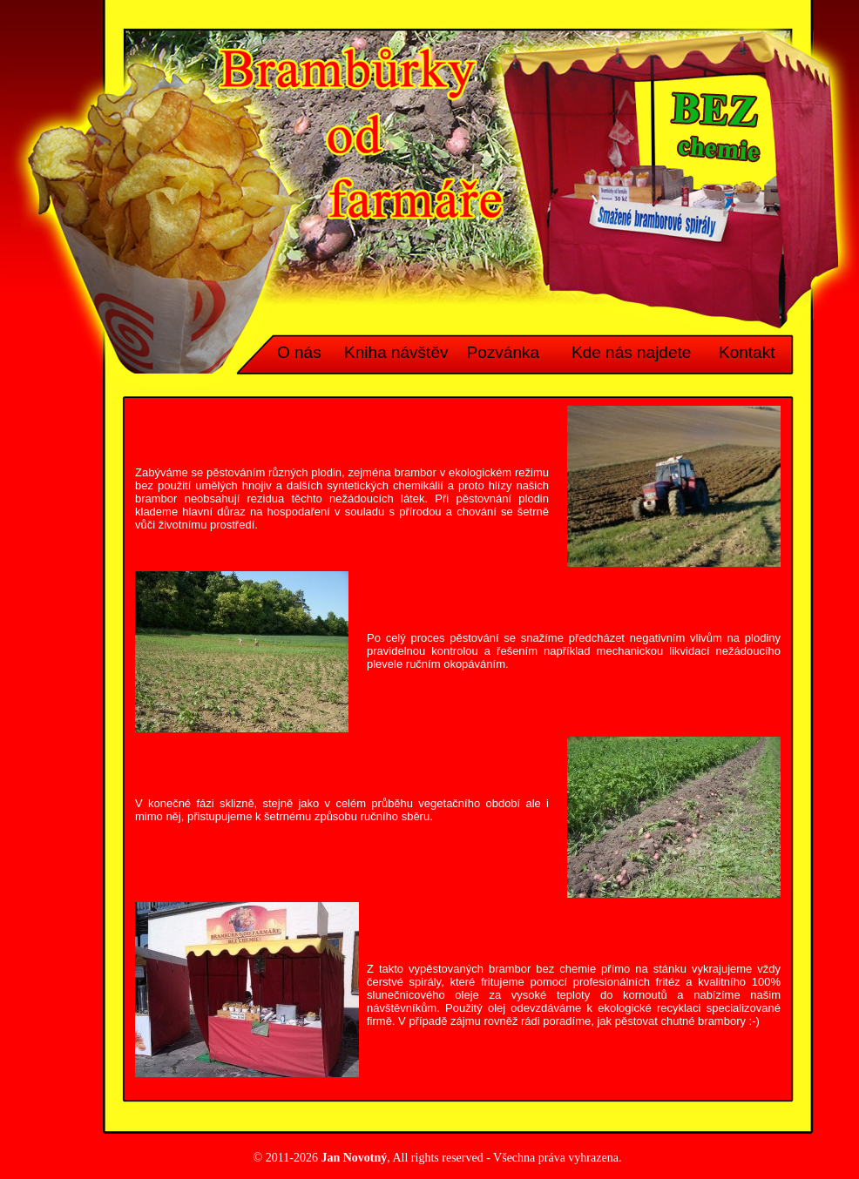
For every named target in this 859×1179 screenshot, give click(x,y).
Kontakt (746, 352)
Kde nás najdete (631, 352)
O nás (299, 352)
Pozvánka (503, 352)
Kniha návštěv (396, 352)
